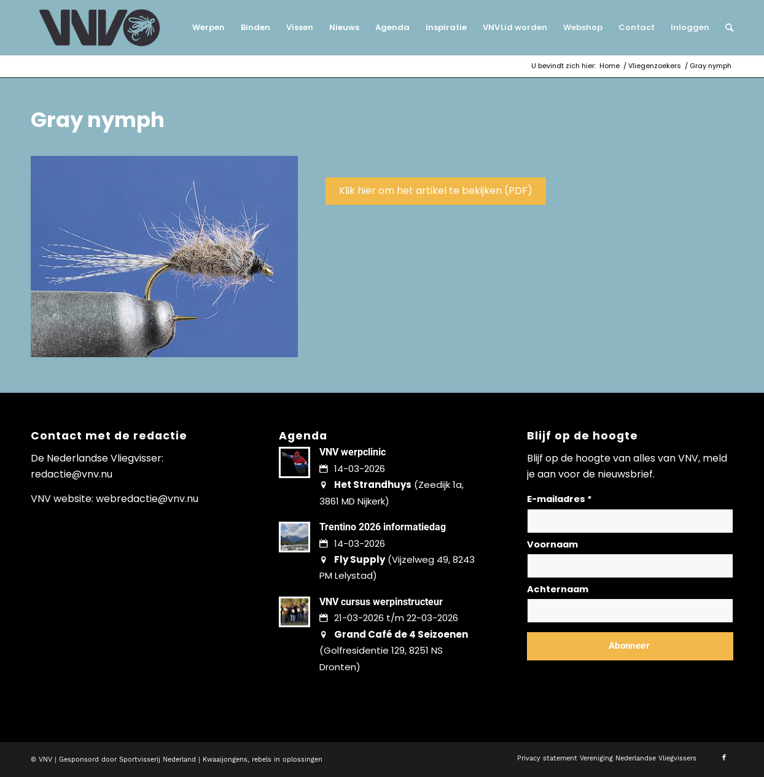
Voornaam (552, 544)
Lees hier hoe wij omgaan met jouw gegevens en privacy (618, 675)
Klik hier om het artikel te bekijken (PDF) (435, 191)
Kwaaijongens (225, 759)
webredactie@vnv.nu (147, 499)
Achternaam (557, 589)
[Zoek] (725, 27)
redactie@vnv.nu (71, 474)
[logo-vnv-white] (100, 27)
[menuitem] (208, 27)
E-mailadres (559, 499)
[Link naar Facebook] (724, 758)
